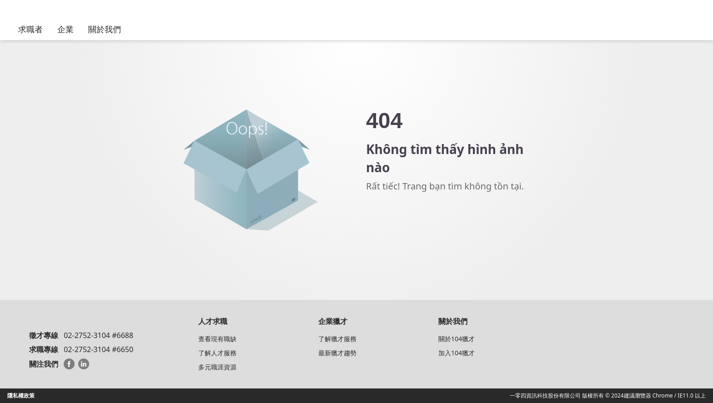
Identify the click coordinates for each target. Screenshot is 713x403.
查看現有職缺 (217, 338)
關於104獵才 (456, 338)
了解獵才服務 (337, 338)
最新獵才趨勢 (337, 352)
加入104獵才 (456, 352)
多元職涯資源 (217, 367)
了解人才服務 (217, 352)
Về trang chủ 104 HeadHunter (416, 218)
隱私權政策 (21, 395)
